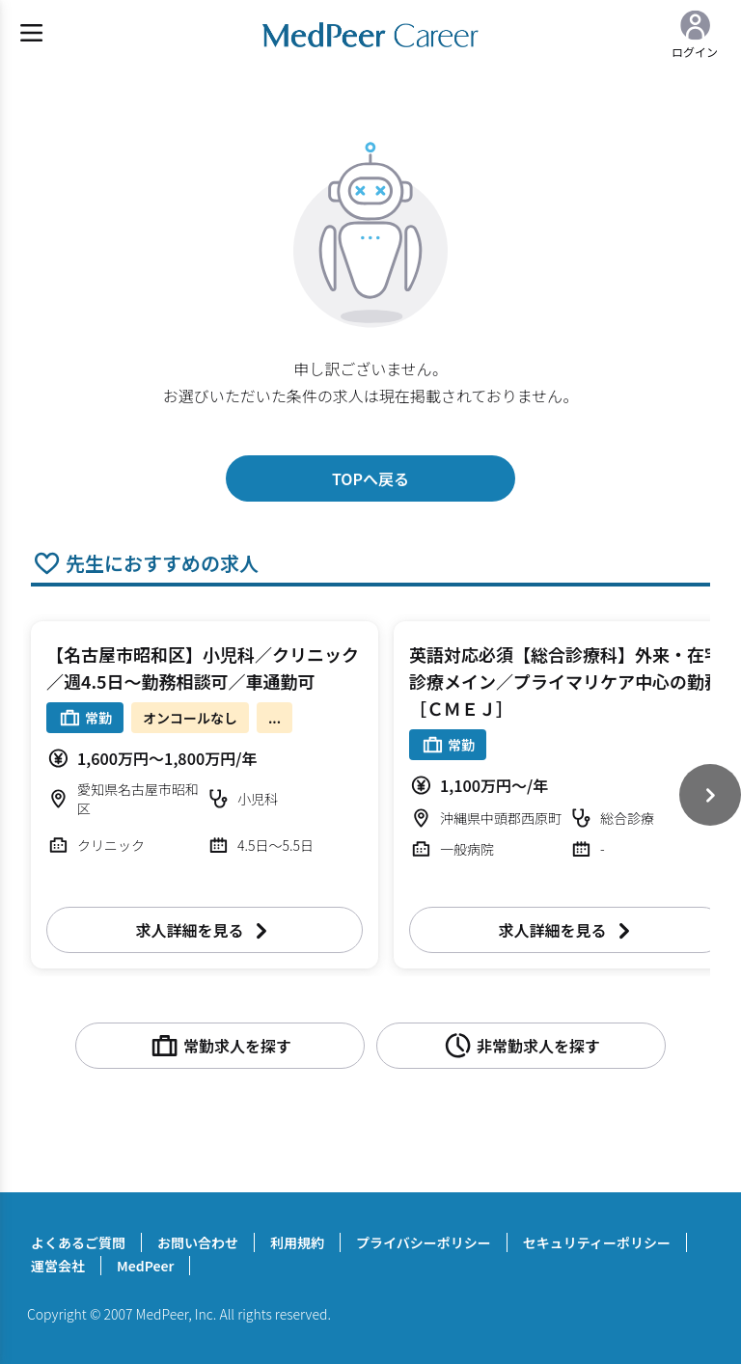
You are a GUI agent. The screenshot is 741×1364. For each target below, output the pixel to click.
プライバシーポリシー (423, 1242)
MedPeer (145, 1265)
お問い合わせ (197, 1242)
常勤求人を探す (220, 1045)
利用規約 (297, 1242)
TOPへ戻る (370, 478)
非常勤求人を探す (521, 1045)
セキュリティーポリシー (597, 1242)
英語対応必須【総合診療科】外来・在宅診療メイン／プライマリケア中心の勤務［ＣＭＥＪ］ (565, 681)
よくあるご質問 (78, 1242)
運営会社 (58, 1265)
